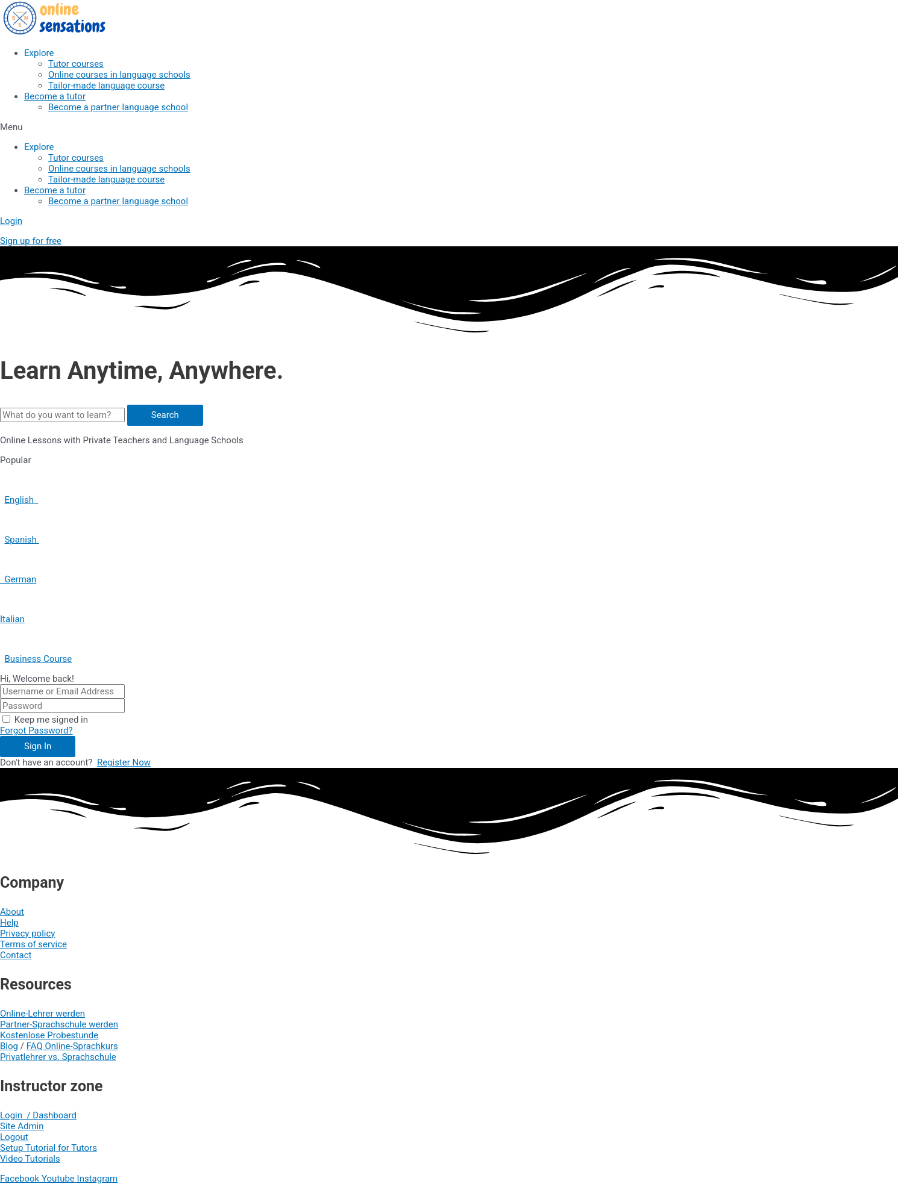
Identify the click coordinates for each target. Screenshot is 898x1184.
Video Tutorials (30, 1158)
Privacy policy (27, 933)
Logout (14, 1137)
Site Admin (21, 1126)
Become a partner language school (118, 107)
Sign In (37, 746)
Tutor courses (76, 63)
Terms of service (33, 944)
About (12, 911)
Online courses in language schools (119, 74)
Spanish (21, 539)
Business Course (38, 658)
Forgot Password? (36, 730)
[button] (449, 127)
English (21, 499)
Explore (39, 53)
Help (9, 922)
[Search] (165, 415)
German (18, 579)
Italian (12, 619)
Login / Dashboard (38, 1115)
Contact (15, 955)
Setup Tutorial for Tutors (48, 1147)
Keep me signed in (51, 719)
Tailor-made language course (106, 85)
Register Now (124, 762)
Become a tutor (55, 96)
